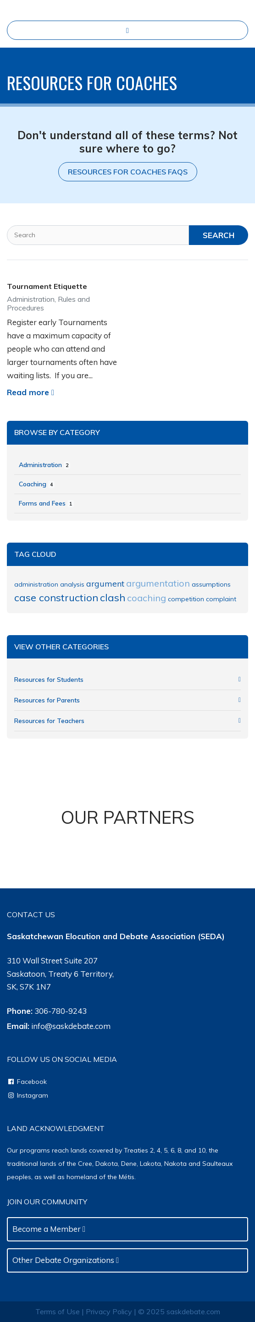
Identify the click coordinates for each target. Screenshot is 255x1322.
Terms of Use (57, 1311)
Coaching (37, 484)
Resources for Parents (127, 700)
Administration (44, 465)
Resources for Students (127, 679)
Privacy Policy (109, 1311)
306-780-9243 (60, 1011)
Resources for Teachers (127, 721)
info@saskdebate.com (71, 1026)
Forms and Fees (46, 503)
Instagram (27, 1095)
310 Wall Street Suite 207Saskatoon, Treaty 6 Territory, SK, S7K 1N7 (60, 974)
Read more (30, 392)
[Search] (98, 235)
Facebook (27, 1081)
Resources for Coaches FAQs (128, 171)
